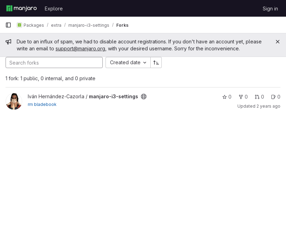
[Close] (278, 42)
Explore (54, 8)
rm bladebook (42, 104)
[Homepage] (21, 8)
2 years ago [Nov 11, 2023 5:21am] (268, 106)
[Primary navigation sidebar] (8, 25)
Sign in (270, 8)
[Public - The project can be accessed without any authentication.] (143, 96)
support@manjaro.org (80, 48)
